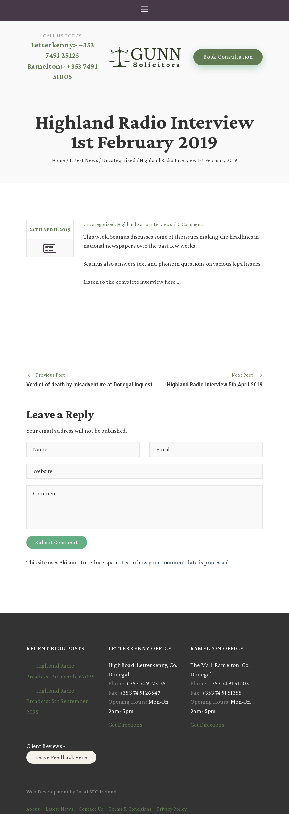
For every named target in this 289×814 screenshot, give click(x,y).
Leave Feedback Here (61, 757)
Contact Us (91, 809)
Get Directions (125, 724)
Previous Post (50, 375)
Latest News (84, 160)
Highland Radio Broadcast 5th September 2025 (57, 701)
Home (58, 160)
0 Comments (191, 224)
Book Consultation (228, 56)
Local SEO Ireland (96, 791)
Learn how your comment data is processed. (176, 562)
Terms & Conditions (130, 809)
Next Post (242, 375)
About (33, 809)
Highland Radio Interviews (144, 224)
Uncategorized (119, 160)
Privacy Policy (172, 809)
